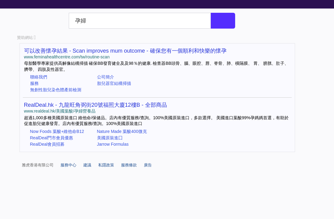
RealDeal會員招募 (47, 144)
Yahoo (41, 21)
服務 (34, 83)
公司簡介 (105, 77)
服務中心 (68, 165)
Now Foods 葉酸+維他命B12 (57, 131)
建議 (87, 165)
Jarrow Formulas (113, 144)
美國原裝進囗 (110, 137)
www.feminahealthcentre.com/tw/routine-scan (67, 56)
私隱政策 (106, 165)
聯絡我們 (38, 77)
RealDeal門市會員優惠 (51, 137)
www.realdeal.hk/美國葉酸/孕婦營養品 (60, 111)
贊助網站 (26, 37)
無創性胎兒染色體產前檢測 (55, 89)
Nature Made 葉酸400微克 (122, 131)
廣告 (148, 165)
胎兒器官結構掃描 (114, 83)
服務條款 (129, 165)
